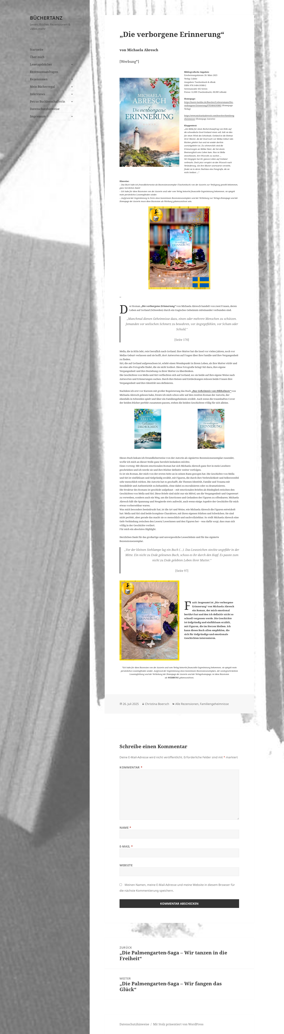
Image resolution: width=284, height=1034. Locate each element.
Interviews (37, 94)
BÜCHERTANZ (46, 17)
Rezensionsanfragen (44, 72)
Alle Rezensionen (187, 704)
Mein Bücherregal (42, 87)
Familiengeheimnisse (214, 704)
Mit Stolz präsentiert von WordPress (178, 1024)
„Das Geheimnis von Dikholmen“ (211, 391)
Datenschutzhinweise (45, 109)
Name (125, 828)
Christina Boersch (157, 704)
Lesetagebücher (41, 64)
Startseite (36, 50)
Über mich (37, 57)
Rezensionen (38, 79)
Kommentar (131, 767)
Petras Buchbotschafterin (47, 101)
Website (126, 865)
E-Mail (126, 846)
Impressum (38, 116)
